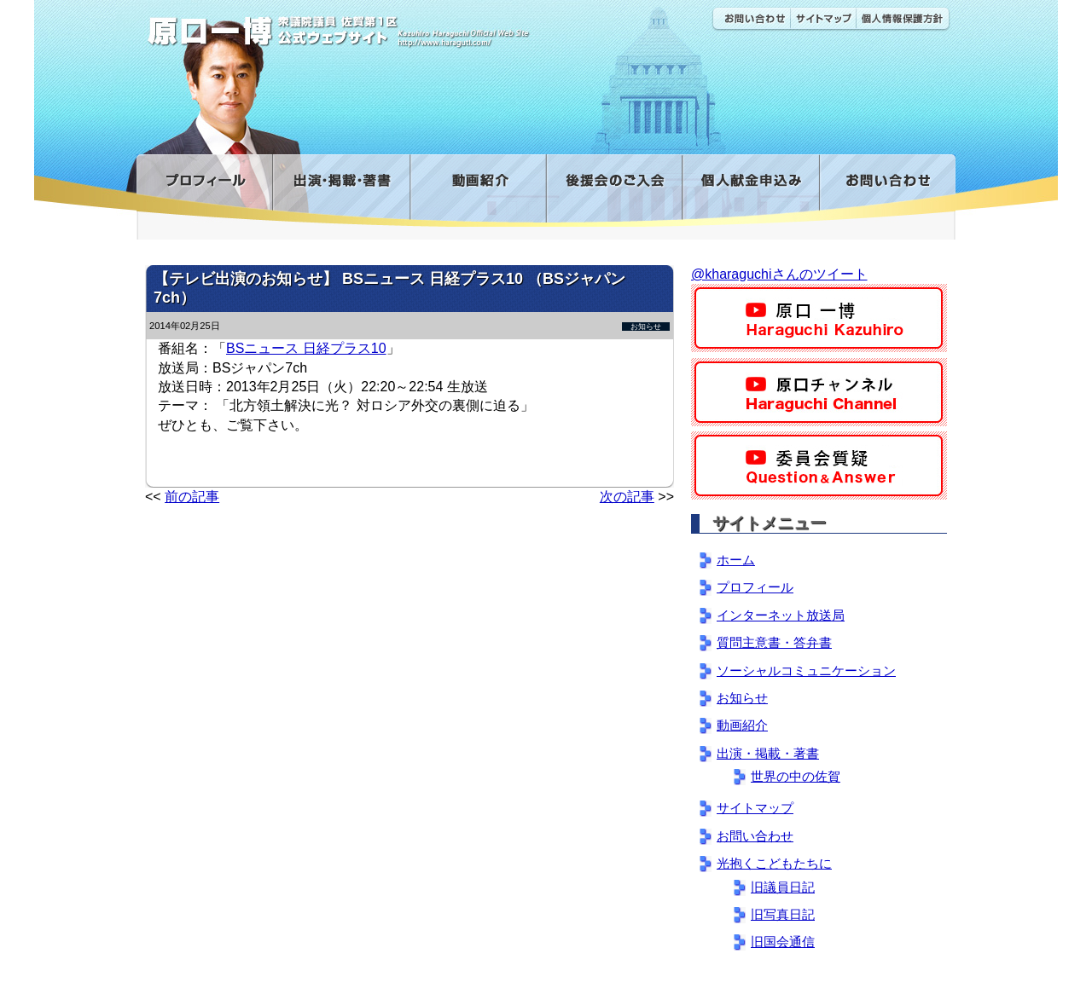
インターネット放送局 (781, 615)
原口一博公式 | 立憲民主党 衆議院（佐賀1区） (390, 25)
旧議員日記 (783, 887)
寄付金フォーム (750, 190)
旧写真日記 (783, 914)
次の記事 (627, 496)
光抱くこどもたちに (774, 863)
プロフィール (204, 190)
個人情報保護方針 (903, 19)
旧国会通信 (783, 941)
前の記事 (192, 496)
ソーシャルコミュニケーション (806, 670)
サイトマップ (823, 19)
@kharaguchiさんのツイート (779, 274)
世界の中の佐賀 (795, 776)
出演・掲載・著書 (341, 190)
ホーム (736, 559)
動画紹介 (478, 190)
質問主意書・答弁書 (774, 642)
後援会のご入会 (614, 190)
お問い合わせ (751, 19)
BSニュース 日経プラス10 (306, 348)
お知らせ (645, 326)
